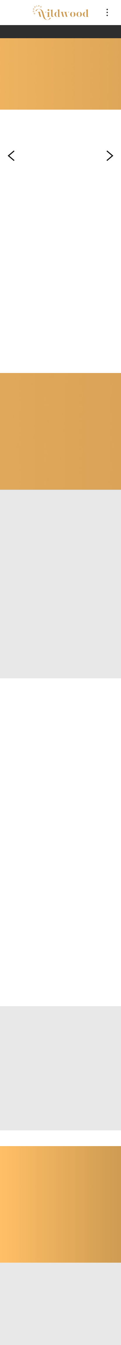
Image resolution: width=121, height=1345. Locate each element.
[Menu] (107, 12)
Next (110, 156)
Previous (11, 156)
